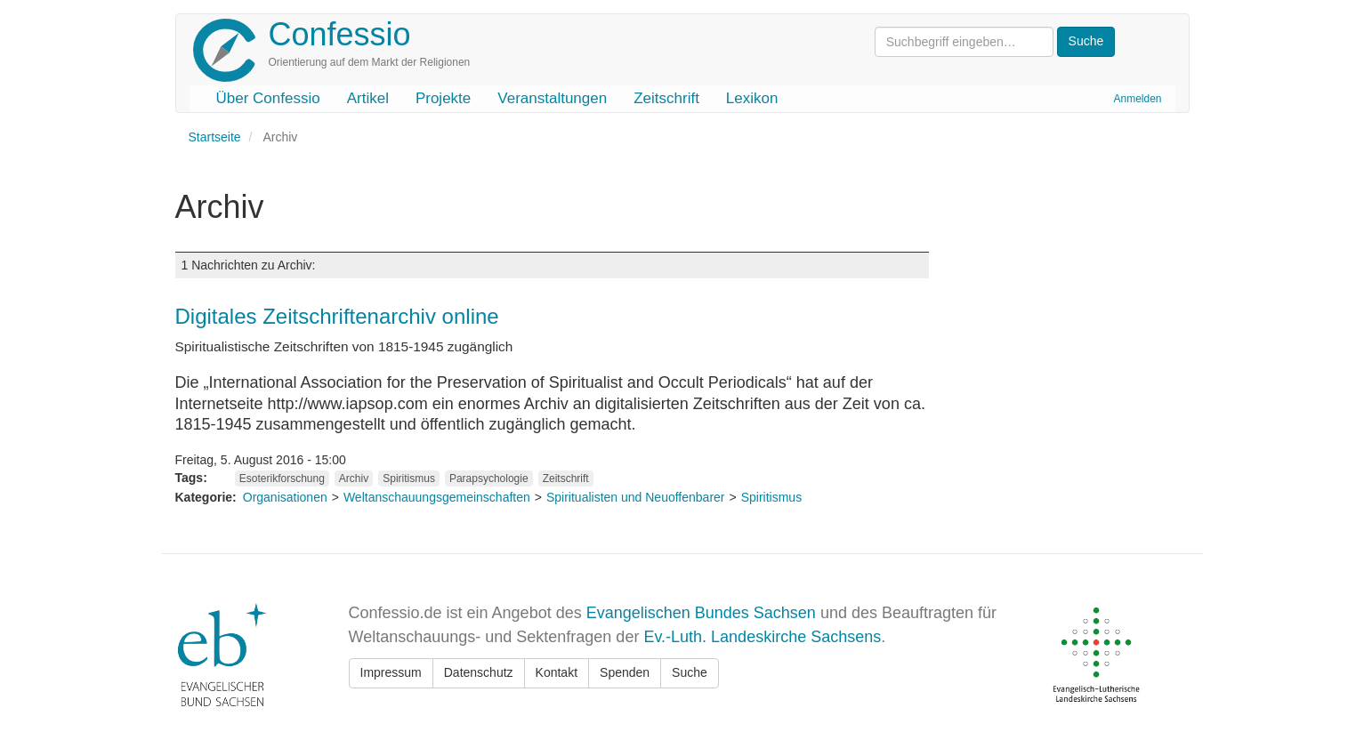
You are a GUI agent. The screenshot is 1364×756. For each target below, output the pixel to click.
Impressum (391, 672)
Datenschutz (478, 672)
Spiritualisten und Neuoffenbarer (635, 497)
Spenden (625, 672)
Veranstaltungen (552, 98)
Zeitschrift (666, 98)
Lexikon (752, 98)
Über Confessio (268, 98)
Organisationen (285, 497)
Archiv (353, 478)
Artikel (368, 98)
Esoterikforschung (282, 478)
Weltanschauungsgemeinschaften (436, 497)
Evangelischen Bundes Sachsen (701, 613)
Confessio (340, 34)
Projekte (443, 98)
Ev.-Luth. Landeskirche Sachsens (762, 637)
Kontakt (556, 672)
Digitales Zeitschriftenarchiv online (337, 316)
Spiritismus (409, 478)
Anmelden (1137, 98)
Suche (689, 672)
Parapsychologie (489, 478)
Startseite (215, 137)
